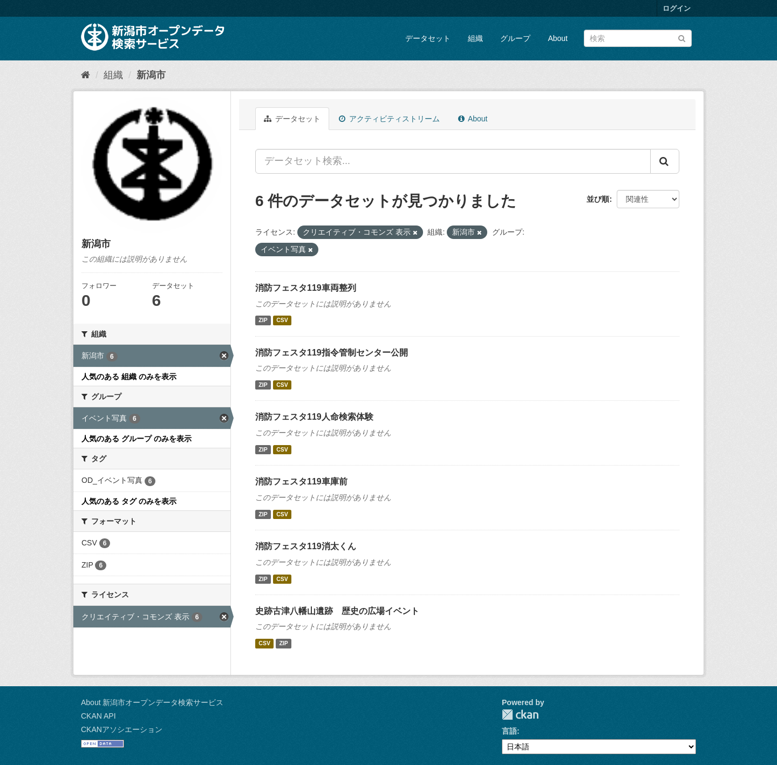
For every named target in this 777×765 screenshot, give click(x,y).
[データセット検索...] (453, 161)
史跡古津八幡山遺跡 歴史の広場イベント (337, 611)
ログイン (677, 8)
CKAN (520, 714)
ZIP (262, 320)
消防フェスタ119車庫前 (301, 481)
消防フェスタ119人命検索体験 (314, 416)
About (558, 38)
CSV (282, 320)
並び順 (598, 199)
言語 (509, 731)
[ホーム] (85, 75)
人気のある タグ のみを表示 (128, 501)
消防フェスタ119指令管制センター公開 (331, 352)
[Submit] (681, 37)
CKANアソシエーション (121, 729)
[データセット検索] (638, 38)
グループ (515, 38)
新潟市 (151, 75)
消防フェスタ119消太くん (305, 546)
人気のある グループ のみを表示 (136, 438)
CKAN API (98, 716)
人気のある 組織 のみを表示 (128, 376)
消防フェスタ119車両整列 (305, 287)
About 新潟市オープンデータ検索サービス (152, 702)
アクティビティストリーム (389, 118)
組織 (475, 38)
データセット (428, 38)
